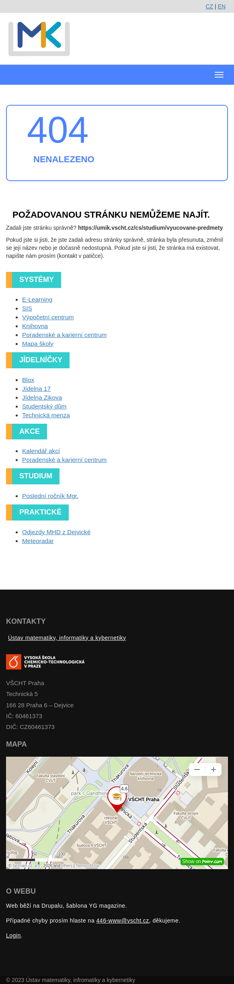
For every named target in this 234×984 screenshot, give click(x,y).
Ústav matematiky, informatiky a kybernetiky (67, 638)
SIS (27, 308)
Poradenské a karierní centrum (64, 334)
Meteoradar (38, 540)
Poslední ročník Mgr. (50, 495)
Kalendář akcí (41, 450)
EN (222, 6)
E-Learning (37, 299)
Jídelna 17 (36, 388)
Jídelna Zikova (42, 397)
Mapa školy (37, 343)
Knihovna (35, 326)
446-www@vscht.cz (122, 920)
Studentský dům (44, 406)
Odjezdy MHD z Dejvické (56, 532)
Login (13, 935)
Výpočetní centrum (48, 317)
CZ (209, 6)
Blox (28, 379)
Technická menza (46, 415)
